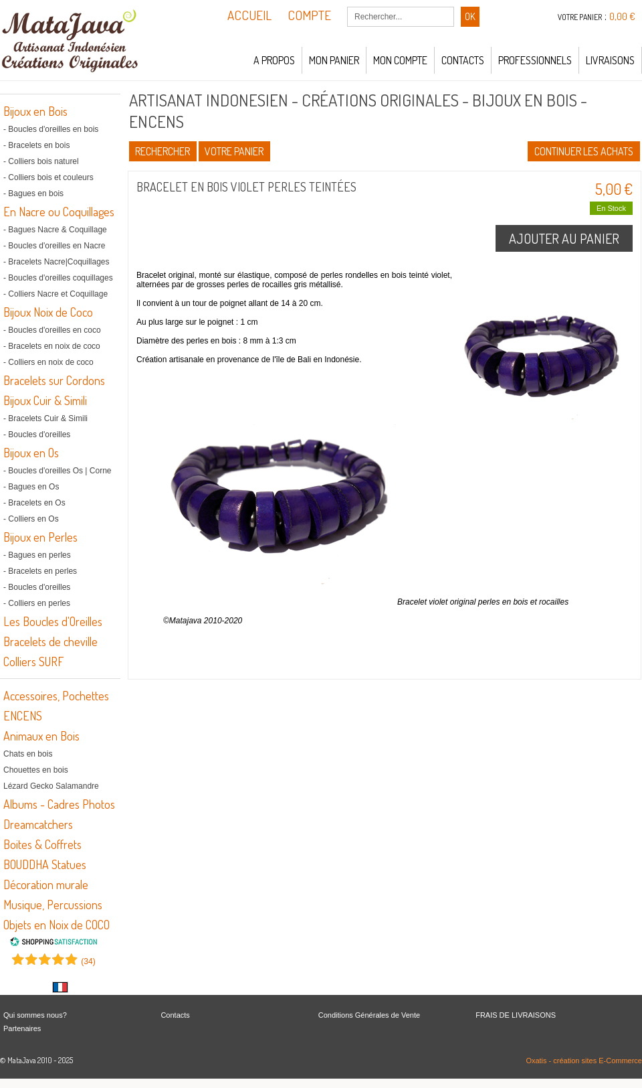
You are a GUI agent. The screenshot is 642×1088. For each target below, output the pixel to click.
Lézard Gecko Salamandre (51, 786)
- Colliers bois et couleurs (48, 177)
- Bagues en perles (37, 555)
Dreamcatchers (38, 824)
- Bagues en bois (33, 193)
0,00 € (622, 16)
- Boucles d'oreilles (36, 434)
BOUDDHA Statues (44, 864)
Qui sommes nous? (35, 1015)
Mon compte (400, 60)
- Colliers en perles (36, 603)
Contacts (462, 60)
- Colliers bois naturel (41, 161)
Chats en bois (27, 754)
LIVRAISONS (610, 60)
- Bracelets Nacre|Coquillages (56, 261)
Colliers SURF (33, 661)
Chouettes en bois (35, 770)
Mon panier (334, 60)
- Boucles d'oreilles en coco (52, 330)
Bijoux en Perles (40, 537)
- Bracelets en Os (34, 503)
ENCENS (22, 715)
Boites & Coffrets (42, 844)
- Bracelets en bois (36, 145)
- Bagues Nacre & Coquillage (55, 229)
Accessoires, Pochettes (56, 695)
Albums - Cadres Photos (59, 804)
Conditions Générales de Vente (369, 1015)
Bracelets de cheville (50, 641)
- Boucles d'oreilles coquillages (58, 278)
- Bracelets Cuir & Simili (45, 418)
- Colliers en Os (31, 519)
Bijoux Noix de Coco (48, 312)
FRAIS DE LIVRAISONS (515, 1015)
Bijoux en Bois (35, 111)
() (88, 961)
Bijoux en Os (31, 452)
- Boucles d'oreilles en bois (50, 129)
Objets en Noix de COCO (56, 924)
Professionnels (535, 60)
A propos (274, 60)
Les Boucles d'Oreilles (52, 621)
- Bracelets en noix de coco (51, 346)
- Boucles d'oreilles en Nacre (54, 245)
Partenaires (22, 1028)
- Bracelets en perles (40, 571)
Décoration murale (45, 884)
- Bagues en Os (31, 486)
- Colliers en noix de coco (48, 362)
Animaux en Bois (41, 735)
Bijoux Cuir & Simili (45, 400)
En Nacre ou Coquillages (58, 211)
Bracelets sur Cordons (54, 380)
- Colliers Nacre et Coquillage (55, 294)
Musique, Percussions (52, 904)
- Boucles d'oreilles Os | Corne (57, 470)
